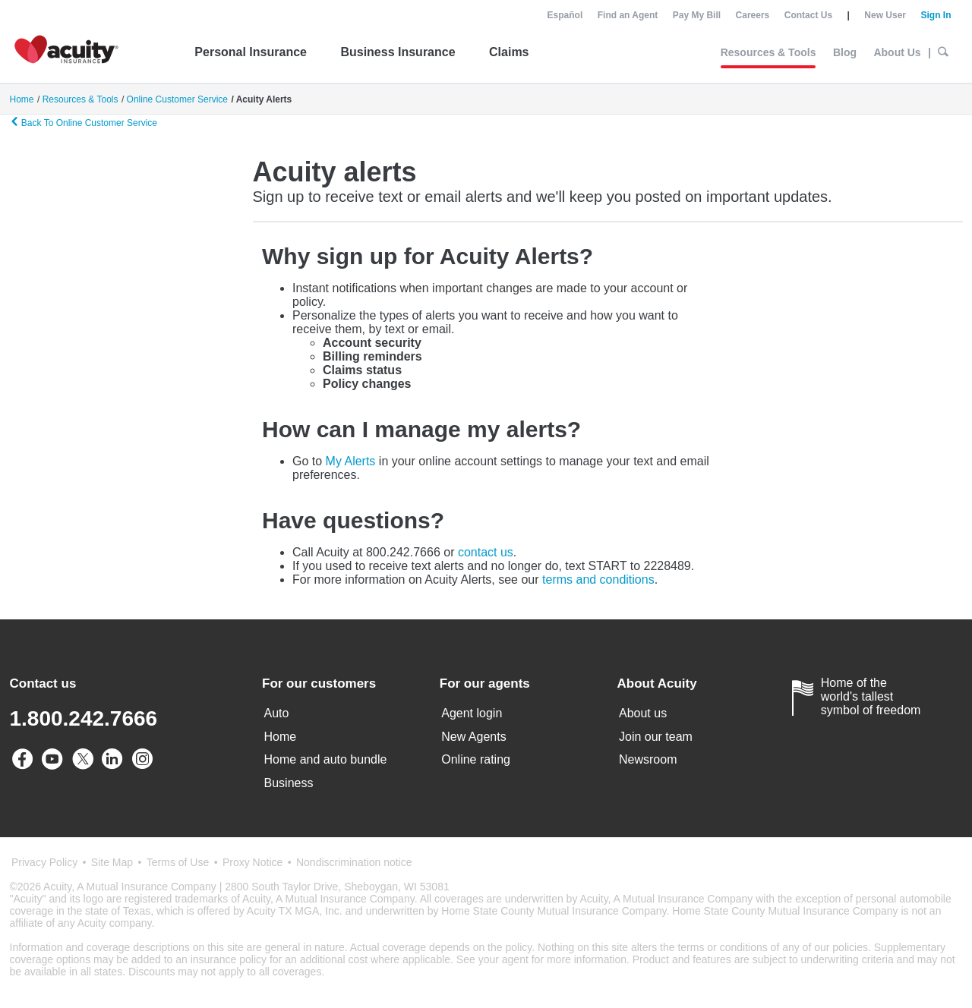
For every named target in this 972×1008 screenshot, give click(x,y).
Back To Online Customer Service (84, 122)
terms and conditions (598, 579)
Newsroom (648, 759)
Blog (845, 52)
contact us (485, 552)
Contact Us (808, 15)
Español (565, 15)
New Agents (473, 736)
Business (289, 782)
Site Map (112, 862)
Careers (753, 15)
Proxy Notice (252, 862)
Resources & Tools (768, 52)
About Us (896, 52)
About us (643, 713)
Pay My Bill (697, 15)
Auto (276, 713)
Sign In (935, 15)
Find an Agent (628, 15)
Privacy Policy (44, 862)
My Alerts (351, 461)
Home (280, 736)
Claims (509, 52)
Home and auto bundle (325, 759)
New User (885, 15)
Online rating (475, 759)
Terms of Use (178, 862)
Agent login (471, 713)
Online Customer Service (177, 99)
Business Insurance (397, 52)
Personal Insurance (250, 52)
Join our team (656, 736)
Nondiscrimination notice (354, 862)
